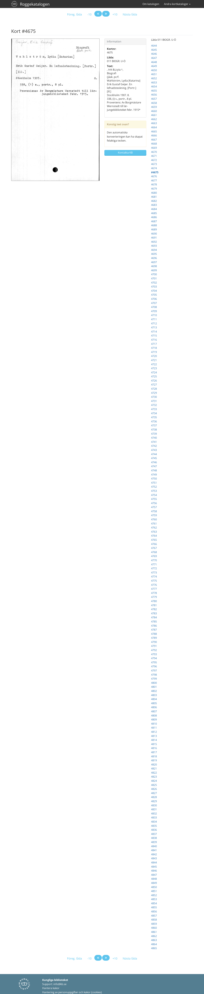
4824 (154, 781)
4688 (154, 225)
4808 (154, 715)
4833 (154, 817)
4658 (154, 103)
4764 (154, 535)
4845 (154, 866)
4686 (154, 217)
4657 (154, 99)
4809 (154, 719)
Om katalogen (150, 4)
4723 (154, 368)
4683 (154, 205)
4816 (154, 748)
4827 (154, 793)
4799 (154, 678)
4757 (154, 507)
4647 (154, 58)
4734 (154, 413)
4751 (154, 482)
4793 (154, 654)
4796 (154, 666)
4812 (154, 732)
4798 (154, 674)
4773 (154, 572)
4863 (154, 940)
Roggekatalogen (35, 4)
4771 (154, 564)
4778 (154, 593)
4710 (154, 315)
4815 (154, 744)
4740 (154, 437)
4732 (154, 405)
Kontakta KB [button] (125, 152)
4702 (154, 282)
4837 (154, 834)
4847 (154, 875)
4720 (154, 356)
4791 (154, 646)
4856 (154, 911)
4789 (154, 638)
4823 (154, 776)
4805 (154, 703)
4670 (154, 152)
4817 (154, 752)
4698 (154, 266)
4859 (154, 924)
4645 (154, 50)
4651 (154, 74)
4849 (154, 883)
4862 (154, 936)
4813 (154, 736)
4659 (154, 107)
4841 (154, 850)
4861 (154, 932)
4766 (154, 544)
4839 (154, 842)
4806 (154, 707)
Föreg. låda (74, 14)
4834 (154, 821)
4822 (154, 772)
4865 (154, 948)
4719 (154, 352)
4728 (154, 388)
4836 (154, 830)
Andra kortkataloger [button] (177, 4)
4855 (154, 907)
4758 (154, 511)
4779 (154, 597)
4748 (154, 470)
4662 (154, 119)
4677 (154, 180)
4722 (154, 364)
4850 (154, 887)
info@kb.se (59, 984)
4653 (154, 82)
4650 (154, 70)
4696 (154, 258)
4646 (154, 54)
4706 (154, 299)
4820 (154, 764)
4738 (154, 429)
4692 (154, 242)
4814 (154, 740)
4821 (154, 768)
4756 (154, 503)
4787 (154, 629)
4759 (154, 515)
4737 (154, 425)
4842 (154, 854)
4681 (154, 197)
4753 (154, 491)
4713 (154, 327)
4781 (154, 605)
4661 (154, 115)
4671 (154, 156)
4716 (154, 339)
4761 (154, 523)
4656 (154, 94)
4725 (154, 376)
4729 (154, 393)
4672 (154, 160)
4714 (154, 331)
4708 (154, 307)
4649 (154, 66)
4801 (154, 687)
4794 (154, 658)
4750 (154, 478)
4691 (154, 237)
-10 (89, 14)
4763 (154, 531)
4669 (154, 148)
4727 (154, 384)
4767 (154, 548)
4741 (154, 442)
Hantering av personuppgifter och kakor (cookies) (72, 992)
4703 (154, 286)
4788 (154, 634)
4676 (154, 176)
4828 (154, 797)
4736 (154, 421)
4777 (154, 589)
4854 (154, 903)
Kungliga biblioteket (55, 980)
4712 (154, 323)
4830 (154, 805)
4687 (154, 221)
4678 (154, 184)
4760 (154, 519)
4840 (154, 846)
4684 (154, 209)
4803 (154, 695)
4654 (154, 86)
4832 (154, 813)
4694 (154, 250)
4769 (154, 556)
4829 (154, 801)
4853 (154, 899)
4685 (154, 213)
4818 (154, 756)
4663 (154, 123)
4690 (154, 233)
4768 (154, 552)
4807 (154, 711)
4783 (154, 613)
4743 (154, 450)
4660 (154, 111)
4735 (154, 417)
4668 (154, 143)
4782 (154, 609)
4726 (154, 380)
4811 (154, 727)
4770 (154, 560)
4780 (154, 601)
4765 (154, 540)
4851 (154, 891)
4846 (154, 870)
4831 (154, 809)
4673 (154, 164)
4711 (154, 319)
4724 (154, 372)
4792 (154, 650)
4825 (154, 785)
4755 (154, 499)
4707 (154, 303)
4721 (154, 360)
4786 (154, 625)
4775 (154, 580)
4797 (154, 670)
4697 (154, 262)
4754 (154, 495)
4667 (154, 139)
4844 (154, 862)
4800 (154, 683)
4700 (154, 274)
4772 (154, 568)
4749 (154, 474)
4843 (154, 858)
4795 (154, 662)
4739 (154, 433)
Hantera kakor (50, 988)
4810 (154, 723)
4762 (154, 527)
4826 (154, 789)
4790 (154, 642)
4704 (154, 291)
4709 (154, 311)
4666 (154, 135)
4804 (154, 699)
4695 (154, 254)
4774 (154, 576)
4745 (154, 458)
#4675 (154, 172)
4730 (154, 397)
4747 (154, 466)
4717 (154, 344)
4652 (154, 78)
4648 (154, 62)
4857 (154, 915)
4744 (154, 454)
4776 (154, 585)
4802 (154, 691)
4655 (154, 90)
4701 (154, 278)
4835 (154, 826)
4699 (154, 270)
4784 (154, 617)
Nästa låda (130, 14)
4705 (154, 294)
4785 (154, 621)
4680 (154, 193)
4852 (154, 895)
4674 (154, 168)
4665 (154, 131)
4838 (154, 838)
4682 (154, 201)
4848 (154, 879)
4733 (154, 409)
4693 (154, 246)
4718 (154, 348)
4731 (154, 401)
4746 (154, 462)
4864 (154, 944)
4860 (154, 928)
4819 (154, 760)
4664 (154, 127)
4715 (154, 335)
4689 (154, 229)
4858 (154, 919)
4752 (154, 486)
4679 (154, 188)
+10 (115, 14)
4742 (154, 446)
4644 (154, 45)
